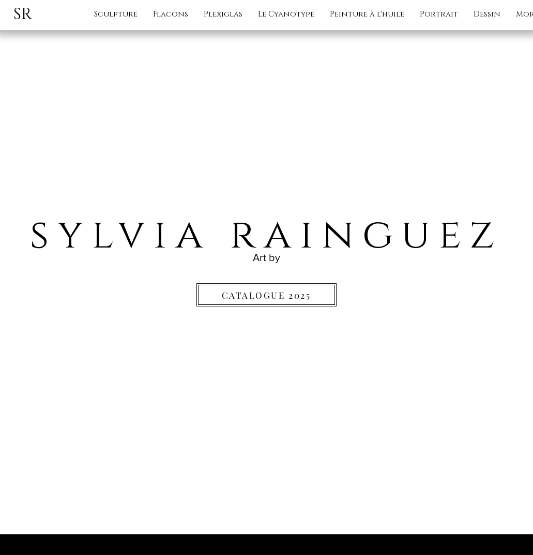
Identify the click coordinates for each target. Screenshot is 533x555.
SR (22, 14)
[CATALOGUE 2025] (266, 294)
